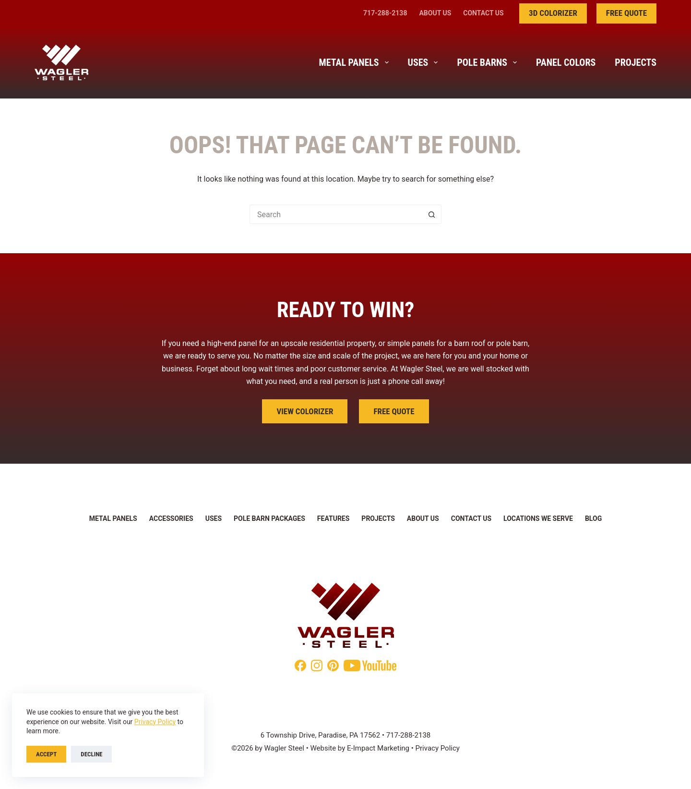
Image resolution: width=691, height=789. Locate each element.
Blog (593, 518)
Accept (46, 754)
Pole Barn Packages (269, 518)
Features (333, 518)
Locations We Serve (538, 518)
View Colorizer (304, 411)
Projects (635, 62)
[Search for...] (336, 214)
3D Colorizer (553, 13)
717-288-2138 (385, 13)
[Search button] (431, 214)
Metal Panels (356, 62)
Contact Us (483, 13)
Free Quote (626, 13)
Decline (91, 754)
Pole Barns (489, 62)
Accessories (171, 518)
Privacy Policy (155, 722)
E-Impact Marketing (378, 748)
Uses (425, 62)
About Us (435, 13)
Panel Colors (566, 62)
